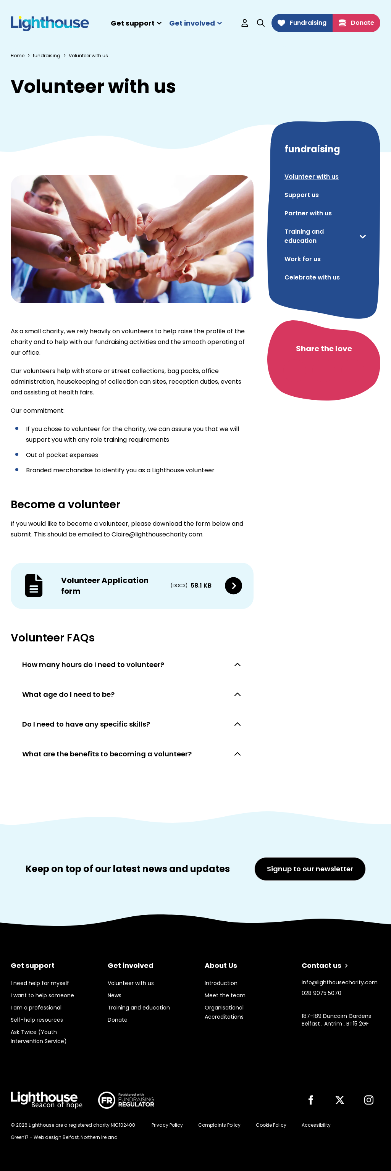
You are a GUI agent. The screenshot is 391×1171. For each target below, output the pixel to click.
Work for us (302, 259)
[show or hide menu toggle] (363, 236)
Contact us (324, 965)
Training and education (304, 236)
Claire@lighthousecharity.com (156, 534)
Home (17, 56)
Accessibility (316, 1125)
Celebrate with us (312, 277)
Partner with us (308, 213)
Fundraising (302, 22)
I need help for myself (40, 983)
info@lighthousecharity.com (340, 982)
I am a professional (36, 1007)
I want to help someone (42, 995)
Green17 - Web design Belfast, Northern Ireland (64, 1137)
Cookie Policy (271, 1125)
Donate (356, 22)
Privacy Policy (167, 1125)
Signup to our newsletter (310, 869)
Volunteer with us (311, 176)
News (114, 995)
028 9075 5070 (321, 993)
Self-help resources (37, 1020)
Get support (136, 23)
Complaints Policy (219, 1125)
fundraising (46, 56)
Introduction (221, 983)
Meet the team (225, 995)
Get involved (195, 23)
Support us (301, 195)
